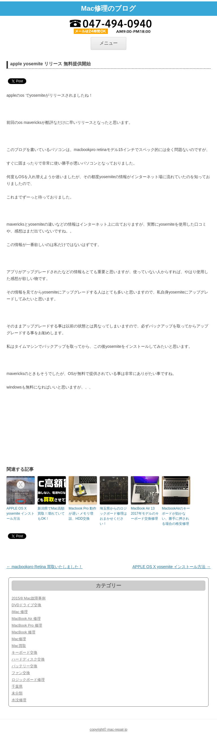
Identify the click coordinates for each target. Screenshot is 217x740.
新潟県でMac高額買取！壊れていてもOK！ (51, 513)
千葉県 (17, 686)
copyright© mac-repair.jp (108, 730)
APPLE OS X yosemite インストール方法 (20, 513)
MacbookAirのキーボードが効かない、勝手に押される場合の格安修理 (176, 516)
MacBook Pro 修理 (27, 625)
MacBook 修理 (23, 632)
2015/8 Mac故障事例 (28, 598)
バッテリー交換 (24, 666)
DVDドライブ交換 (26, 605)
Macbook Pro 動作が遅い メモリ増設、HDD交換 (82, 513)
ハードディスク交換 (28, 659)
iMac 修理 (20, 612)
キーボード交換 (24, 652)
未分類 (17, 693)
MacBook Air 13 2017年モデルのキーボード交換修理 (145, 513)
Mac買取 (19, 646)
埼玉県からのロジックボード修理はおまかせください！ (113, 516)
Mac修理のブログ (108, 8)
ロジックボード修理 (28, 680)
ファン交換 (21, 673)
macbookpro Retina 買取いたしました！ (44, 566)
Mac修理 (19, 639)
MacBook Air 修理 (26, 618)
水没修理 (19, 700)
